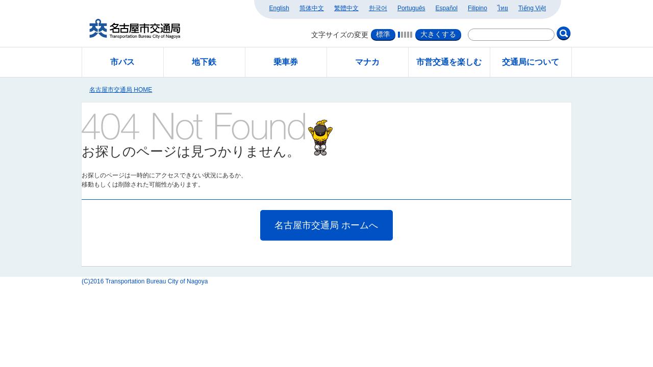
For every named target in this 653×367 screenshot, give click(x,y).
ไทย (502, 8)
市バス (122, 62)
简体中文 (311, 8)
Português (411, 8)
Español (447, 8)
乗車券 (285, 62)
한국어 (378, 8)
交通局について (530, 62)
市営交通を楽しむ (449, 62)
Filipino (477, 8)
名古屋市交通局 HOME (120, 89)
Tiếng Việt (532, 8)
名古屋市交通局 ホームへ (326, 225)
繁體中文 (346, 8)
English (279, 8)
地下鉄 (204, 62)
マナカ (367, 62)
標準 (383, 34)
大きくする (438, 34)
